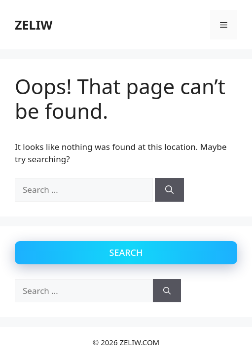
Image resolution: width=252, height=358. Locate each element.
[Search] (169, 190)
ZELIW (33, 24)
